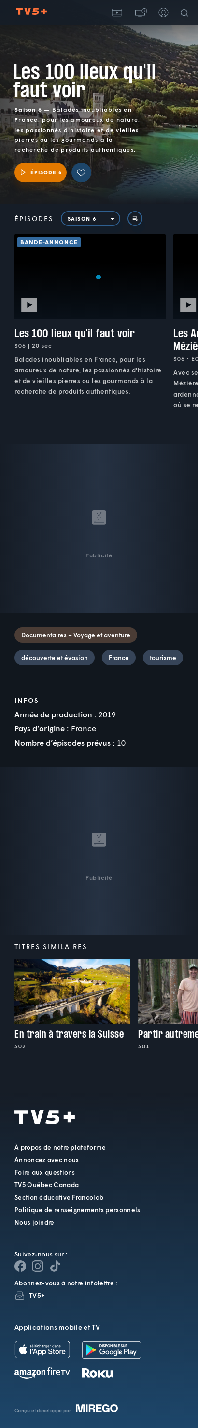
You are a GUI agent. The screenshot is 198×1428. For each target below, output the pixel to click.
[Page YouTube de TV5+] (55, 1266)
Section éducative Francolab (58, 1197)
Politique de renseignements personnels (77, 1210)
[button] (140, 12)
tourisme (163, 657)
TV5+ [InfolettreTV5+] (37, 1295)
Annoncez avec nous (46, 1160)
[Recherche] (186, 12)
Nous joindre (34, 1222)
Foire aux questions (44, 1172)
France (119, 657)
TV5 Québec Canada (46, 1185)
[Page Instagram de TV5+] (37, 1266)
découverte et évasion (54, 657)
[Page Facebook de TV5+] (20, 1266)
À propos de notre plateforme (60, 1147)
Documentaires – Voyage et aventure (75, 635)
